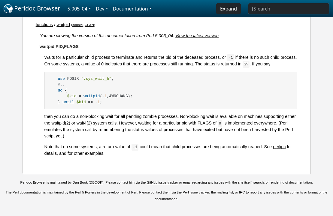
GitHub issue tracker (162, 182)
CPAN (89, 25)
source (77, 25)
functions (44, 24)
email (187, 182)
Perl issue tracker (196, 192)
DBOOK (96, 182)
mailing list (225, 192)
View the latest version (197, 35)
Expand (228, 8)
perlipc (279, 146)
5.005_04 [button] (77, 8)
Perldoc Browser (32, 8)
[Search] (288, 8)
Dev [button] (100, 8)
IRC (242, 192)
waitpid (63, 24)
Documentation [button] (130, 8)
